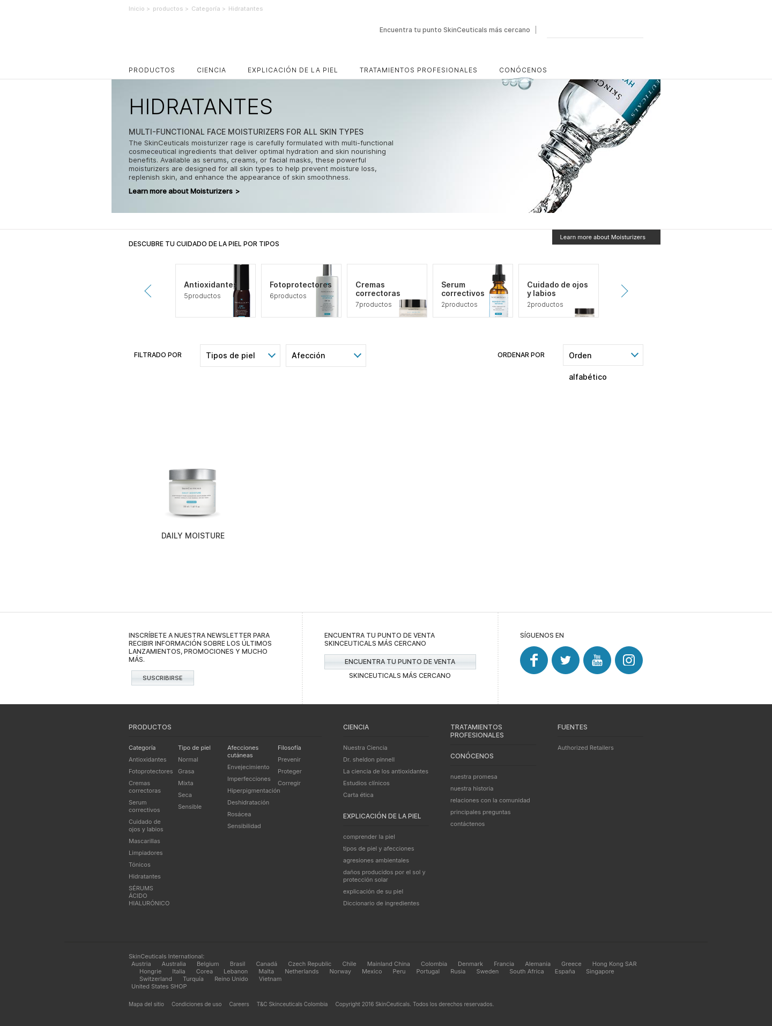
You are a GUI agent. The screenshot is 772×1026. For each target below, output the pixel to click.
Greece (571, 964)
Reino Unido (231, 979)
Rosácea (239, 814)
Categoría (142, 747)
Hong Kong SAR (614, 964)
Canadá (266, 964)
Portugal (428, 971)
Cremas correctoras (145, 786)
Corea (204, 971)
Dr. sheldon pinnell (369, 759)
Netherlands (301, 971)
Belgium (208, 964)
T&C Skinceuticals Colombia (292, 1004)
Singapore (600, 971)
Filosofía (289, 747)
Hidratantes (145, 876)
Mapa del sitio (146, 1004)
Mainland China (388, 964)
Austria (141, 964)
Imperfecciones (249, 779)
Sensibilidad (244, 826)
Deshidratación (248, 802)
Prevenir (151, 291)
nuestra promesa (474, 776)
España (565, 971)
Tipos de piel (230, 355)
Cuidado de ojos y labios (146, 825)
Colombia (434, 964)
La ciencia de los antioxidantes (385, 771)
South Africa (526, 971)
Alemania (538, 964)
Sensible (190, 806)
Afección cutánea (308, 358)
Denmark (470, 964)
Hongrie (150, 971)
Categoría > (208, 8)
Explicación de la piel (293, 70)
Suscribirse (163, 678)
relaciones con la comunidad (490, 800)
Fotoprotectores (151, 771)
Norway (340, 971)
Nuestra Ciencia (365, 747)
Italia (178, 971)
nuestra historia (471, 788)
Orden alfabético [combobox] (588, 358)
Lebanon (236, 971)
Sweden (487, 971)
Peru (399, 971)
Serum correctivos (144, 806)
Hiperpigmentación (253, 790)
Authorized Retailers (586, 747)
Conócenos (523, 70)
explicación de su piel (373, 891)
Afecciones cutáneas (242, 751)
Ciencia (211, 70)
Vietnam (270, 979)
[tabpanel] (215, 291)
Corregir (289, 783)
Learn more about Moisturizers (184, 191)
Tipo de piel (194, 747)
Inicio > (139, 8)
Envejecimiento (248, 767)
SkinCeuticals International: (166, 956)
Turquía (193, 979)
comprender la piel (369, 836)
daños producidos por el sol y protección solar (384, 875)
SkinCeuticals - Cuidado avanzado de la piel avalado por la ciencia (205, 39)
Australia (174, 964)
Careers (239, 1004)
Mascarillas (144, 841)
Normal (188, 759)
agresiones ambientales (376, 860)
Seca (185, 795)
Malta (266, 971)
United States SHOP (159, 986)
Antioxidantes (148, 759)
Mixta (186, 783)
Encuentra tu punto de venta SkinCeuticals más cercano (400, 663)
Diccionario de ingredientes (381, 903)
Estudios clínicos (366, 783)
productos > (171, 8)
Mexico (372, 971)
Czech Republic (309, 964)
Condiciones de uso (197, 1004)
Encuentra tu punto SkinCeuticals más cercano (455, 30)
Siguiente (621, 291)
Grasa (186, 771)
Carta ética (358, 795)
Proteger (290, 771)
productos (152, 70)
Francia (504, 964)
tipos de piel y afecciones (378, 848)
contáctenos (467, 824)
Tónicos (140, 864)
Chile (349, 964)
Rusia (457, 971)
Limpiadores (146, 853)
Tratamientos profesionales (419, 70)
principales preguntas (480, 812)
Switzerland (155, 979)
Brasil (238, 964)
